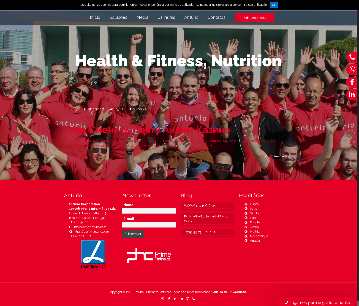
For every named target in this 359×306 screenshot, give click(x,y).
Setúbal (252, 213)
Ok (273, 5)
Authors (138, 109)
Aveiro (251, 227)
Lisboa (251, 204)
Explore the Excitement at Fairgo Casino (206, 219)
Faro (250, 217)
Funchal (252, 222)
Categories (93, 109)
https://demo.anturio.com (89, 231)
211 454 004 (79, 222)
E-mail (128, 219)
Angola (252, 240)
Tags (117, 109)
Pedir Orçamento (254, 17)
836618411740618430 (200, 205)
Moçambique (256, 236)
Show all (281, 109)
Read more (281, 156)
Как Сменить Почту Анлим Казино (149, 129)
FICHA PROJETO (80, 236)
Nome (128, 205)
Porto (250, 208)
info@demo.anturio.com (87, 227)
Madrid (252, 231)
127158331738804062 (199, 232)
